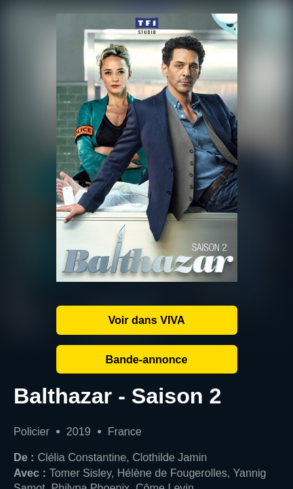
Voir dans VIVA (146, 320)
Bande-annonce (147, 359)
